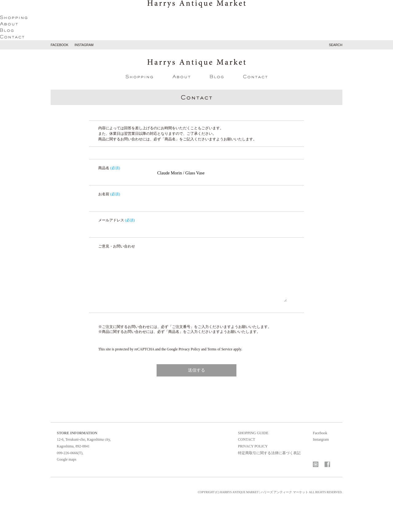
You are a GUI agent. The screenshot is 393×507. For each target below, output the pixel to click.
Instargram (321, 439)
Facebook (320, 433)
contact (246, 439)
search (335, 45)
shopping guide (253, 433)
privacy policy (253, 446)
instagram (84, 45)
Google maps (66, 459)
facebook (59, 45)
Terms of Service (219, 349)
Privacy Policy (189, 349)
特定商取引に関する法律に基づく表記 (269, 453)
